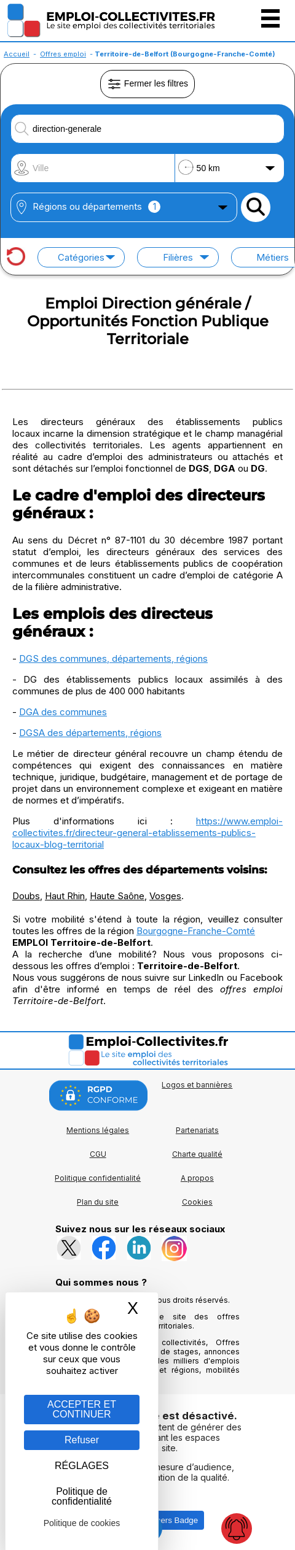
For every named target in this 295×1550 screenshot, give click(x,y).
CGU (98, 1154)
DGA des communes (63, 712)
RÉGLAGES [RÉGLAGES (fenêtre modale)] (82, 1465)
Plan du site (98, 1202)
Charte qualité (197, 1154)
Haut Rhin (65, 896)
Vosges (165, 896)
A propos (197, 1178)
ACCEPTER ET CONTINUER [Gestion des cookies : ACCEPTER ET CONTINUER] (81, 1409)
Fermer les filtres (147, 84)
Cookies (197, 1202)
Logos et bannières (197, 1084)
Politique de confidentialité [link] (82, 1496)
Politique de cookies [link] (82, 1523)
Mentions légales (97, 1130)
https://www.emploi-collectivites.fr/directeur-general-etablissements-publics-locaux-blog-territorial (147, 832)
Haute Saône (117, 896)
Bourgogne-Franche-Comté (195, 931)
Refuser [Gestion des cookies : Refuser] (82, 1440)
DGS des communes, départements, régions (113, 658)
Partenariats (197, 1130)
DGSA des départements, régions (90, 733)
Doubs (26, 896)
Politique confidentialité (98, 1178)
